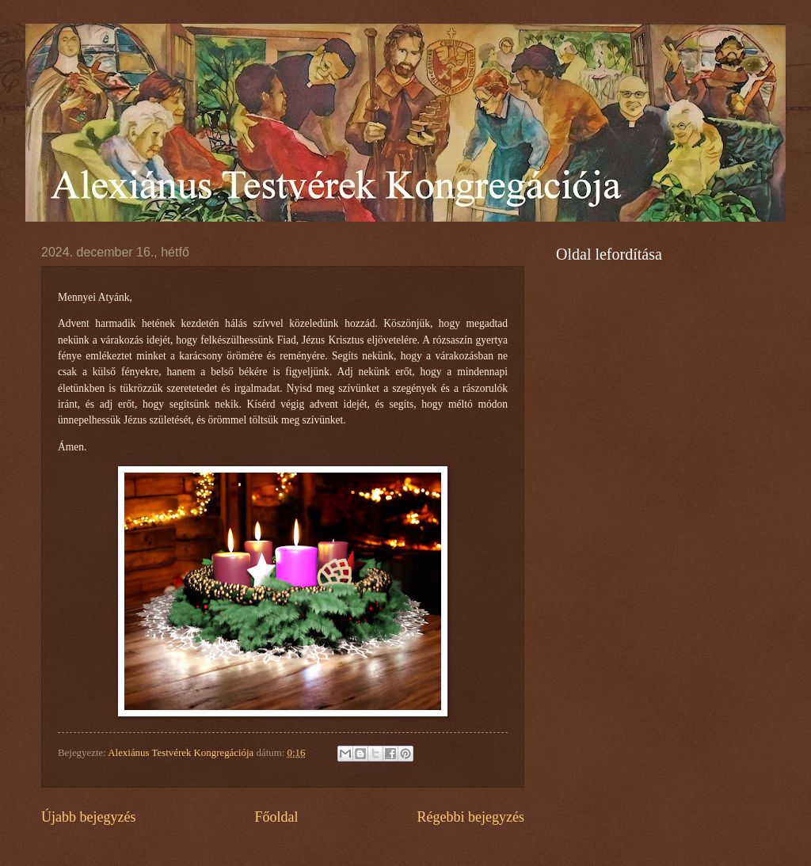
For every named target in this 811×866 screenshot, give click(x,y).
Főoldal (276, 817)
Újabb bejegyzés (88, 817)
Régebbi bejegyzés (470, 817)
